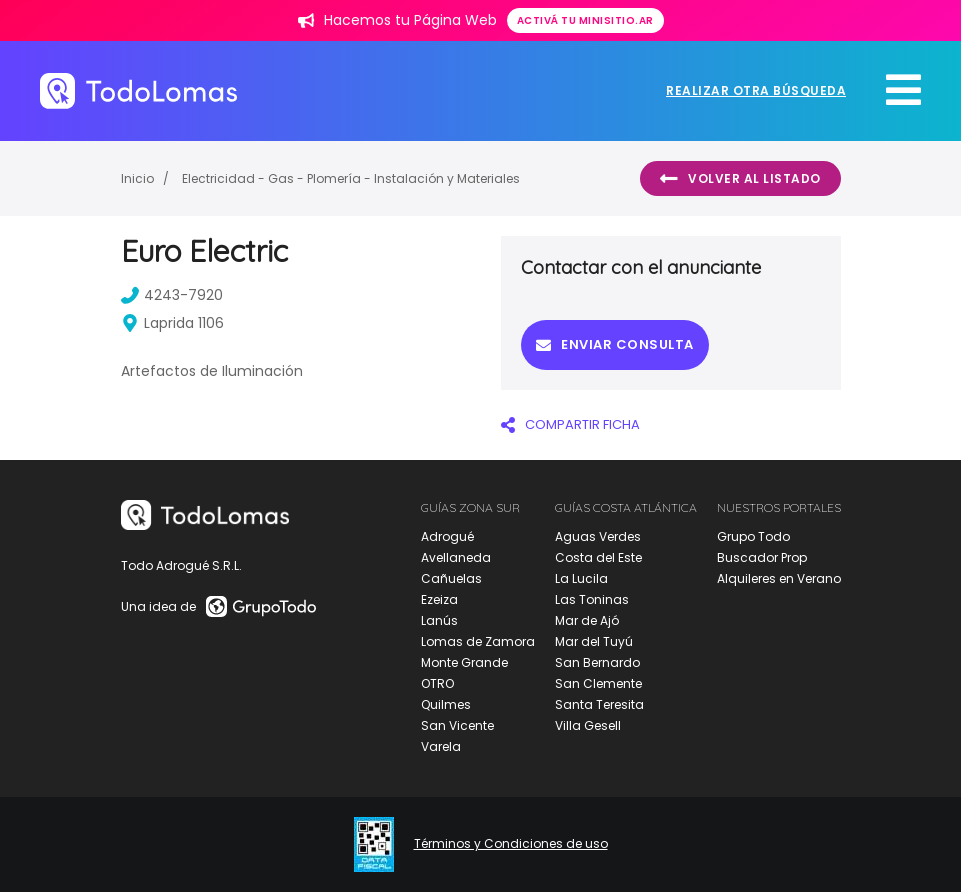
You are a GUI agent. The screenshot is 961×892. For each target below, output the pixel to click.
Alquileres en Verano (779, 578)
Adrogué (447, 536)
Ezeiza (439, 599)
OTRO (437, 683)
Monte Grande (464, 662)
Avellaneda (456, 557)
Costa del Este (598, 557)
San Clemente (598, 683)
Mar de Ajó (587, 620)
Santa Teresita (599, 704)
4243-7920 (172, 295)
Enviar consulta (615, 344)
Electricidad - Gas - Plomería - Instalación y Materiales (351, 178)
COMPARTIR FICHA (570, 424)
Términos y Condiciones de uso (511, 844)
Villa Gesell (588, 725)
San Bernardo (597, 662)
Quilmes (446, 704)
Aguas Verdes (598, 536)
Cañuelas (451, 578)
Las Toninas (592, 599)
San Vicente (457, 725)
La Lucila (581, 578)
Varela (441, 746)
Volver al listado (740, 179)
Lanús (439, 620)
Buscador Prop (762, 557)
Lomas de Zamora (478, 641)
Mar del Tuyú (594, 641)
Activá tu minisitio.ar (585, 20)
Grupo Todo (753, 536)
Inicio (137, 178)
